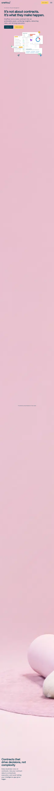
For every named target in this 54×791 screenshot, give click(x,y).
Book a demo (19, 27)
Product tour (8, 27)
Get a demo (44, 2)
